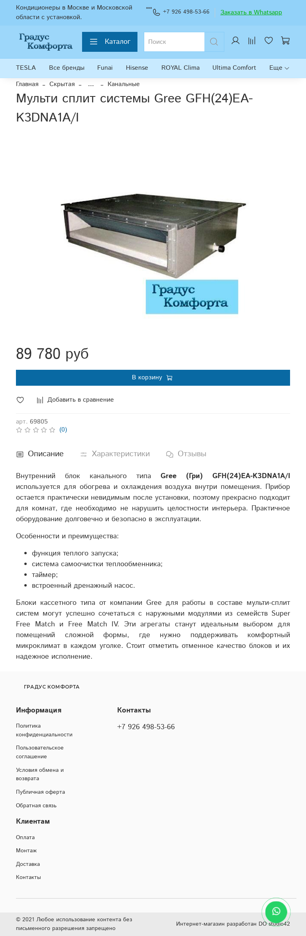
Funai (105, 68)
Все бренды (66, 68)
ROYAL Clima (180, 68)
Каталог (110, 42)
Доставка (28, 864)
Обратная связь (36, 806)
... (91, 84)
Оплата (25, 838)
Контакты (28, 877)
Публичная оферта (40, 792)
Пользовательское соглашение (40, 752)
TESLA (26, 68)
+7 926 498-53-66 (181, 12)
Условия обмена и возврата (40, 774)
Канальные (124, 84)
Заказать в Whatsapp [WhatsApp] (251, 12)
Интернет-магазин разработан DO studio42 (233, 924)
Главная (27, 84)
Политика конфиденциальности (44, 730)
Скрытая (62, 84)
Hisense (137, 68)
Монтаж (26, 851)
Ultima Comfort (234, 68)
